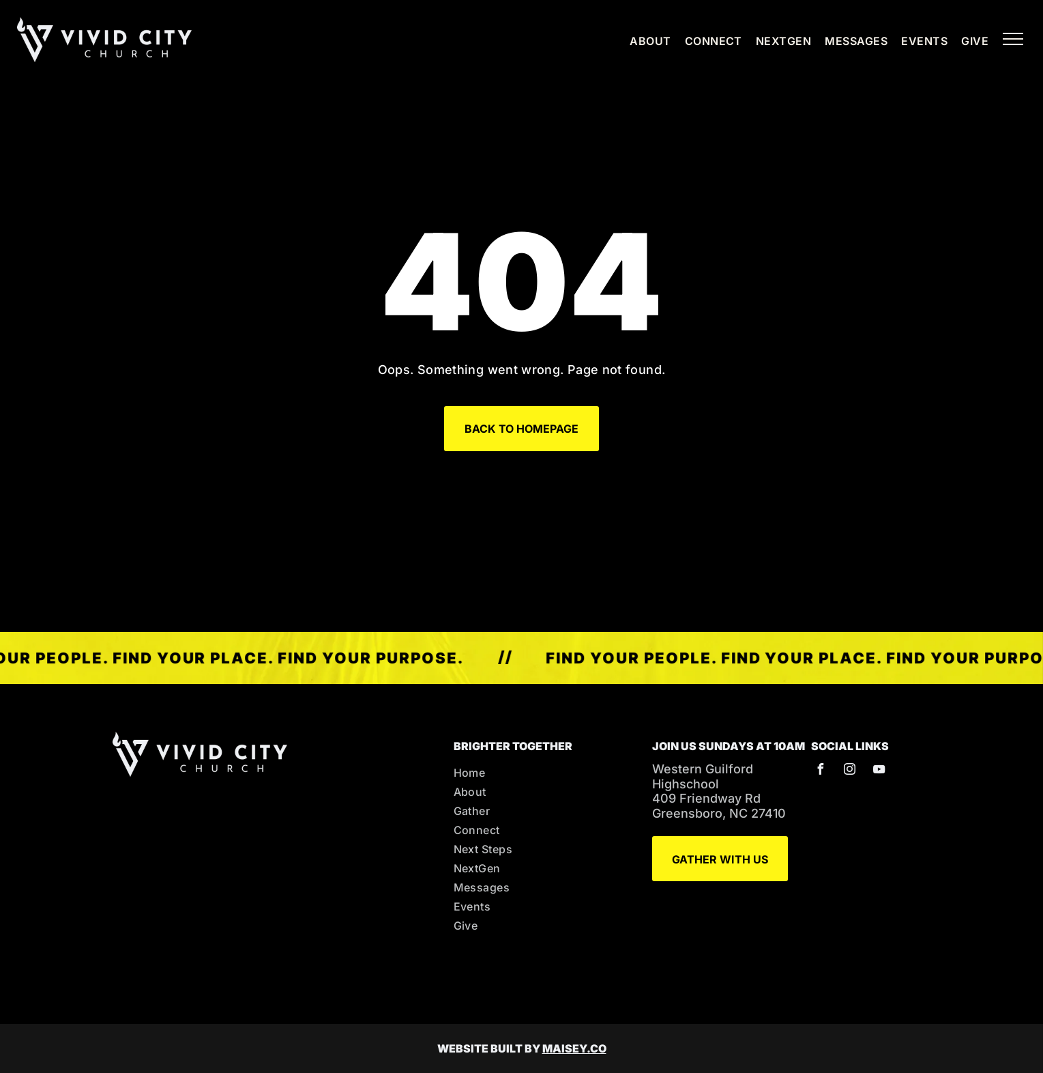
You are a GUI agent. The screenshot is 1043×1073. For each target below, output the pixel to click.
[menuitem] (643, 41)
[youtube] (878, 771)
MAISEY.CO (574, 1048)
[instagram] (849, 771)
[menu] (1013, 39)
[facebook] (820, 771)
